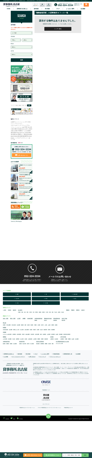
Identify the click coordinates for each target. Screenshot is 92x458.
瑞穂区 (40, 312)
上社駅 (49, 324)
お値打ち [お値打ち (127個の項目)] (13, 122)
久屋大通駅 (27, 329)
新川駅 (45, 320)
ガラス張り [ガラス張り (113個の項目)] (28, 122)
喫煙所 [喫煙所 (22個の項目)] (30, 129)
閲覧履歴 (48, 5)
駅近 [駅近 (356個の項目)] (26, 136)
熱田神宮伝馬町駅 (66, 334)
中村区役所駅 (5, 329)
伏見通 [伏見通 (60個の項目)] (19, 129)
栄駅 (25, 324)
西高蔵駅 (61, 334)
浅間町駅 (17, 338)
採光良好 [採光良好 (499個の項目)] (14, 132)
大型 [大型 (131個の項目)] (12, 130)
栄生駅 (49, 343)
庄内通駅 (10, 338)
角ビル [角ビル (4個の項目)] (22, 134)
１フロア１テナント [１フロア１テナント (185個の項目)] (21, 138)
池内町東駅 (30, 318)
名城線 (4, 332)
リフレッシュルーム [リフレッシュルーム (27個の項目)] (16, 127)
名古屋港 (56, 338)
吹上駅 (41, 329)
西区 (27, 312)
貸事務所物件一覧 (67, 353)
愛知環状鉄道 (56, 318)
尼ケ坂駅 (32, 343)
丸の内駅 (22, 329)
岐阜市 (14, 310)
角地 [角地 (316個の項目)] (25, 134)
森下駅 (28, 343)
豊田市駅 (63, 320)
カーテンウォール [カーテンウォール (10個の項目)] (20, 122)
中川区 (47, 312)
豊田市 (77, 310)
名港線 (51, 336)
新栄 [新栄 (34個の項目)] (18, 132)
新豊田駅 (55, 320)
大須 (17, 303)
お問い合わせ (32, 356)
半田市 (9, 310)
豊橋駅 (35, 320)
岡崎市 (72, 310)
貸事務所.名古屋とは (22, 8)
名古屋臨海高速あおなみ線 (62, 341)
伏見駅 (28, 324)
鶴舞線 (4, 336)
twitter (12, 418)
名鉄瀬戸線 (22, 341)
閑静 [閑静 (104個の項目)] (23, 136)
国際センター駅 (16, 329)
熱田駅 (11, 343)
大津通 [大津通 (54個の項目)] (15, 130)
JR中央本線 (63, 336)
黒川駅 (23, 334)
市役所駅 (32, 334)
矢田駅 (20, 343)
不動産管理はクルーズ (68, 407)
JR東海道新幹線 (38, 318)
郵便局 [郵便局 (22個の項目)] (12, 136)
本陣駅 (4, 324)
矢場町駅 (44, 334)
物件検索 (36, 8)
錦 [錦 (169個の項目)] (18, 136)
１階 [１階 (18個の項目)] (29, 138)
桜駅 (52, 343)
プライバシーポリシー (84, 0)
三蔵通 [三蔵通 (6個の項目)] (22, 127)
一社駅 (45, 324)
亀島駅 (22, 324)
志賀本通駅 (19, 334)
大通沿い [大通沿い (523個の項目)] (21, 130)
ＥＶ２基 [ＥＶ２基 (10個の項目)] (13, 139)
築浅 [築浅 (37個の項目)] (16, 134)
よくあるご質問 (70, 8)
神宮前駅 (38, 343)
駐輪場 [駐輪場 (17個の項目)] (12, 138)
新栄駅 (32, 324)
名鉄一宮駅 (5, 318)
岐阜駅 (4, 343)
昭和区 (36, 312)
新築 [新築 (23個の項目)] (21, 132)
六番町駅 (52, 338)
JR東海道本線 (6, 341)
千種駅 (35, 324)
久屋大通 (75, 294)
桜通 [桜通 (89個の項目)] (13, 134)
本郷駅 (52, 324)
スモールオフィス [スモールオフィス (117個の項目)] (16, 125)
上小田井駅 (5, 338)
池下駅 (42, 324)
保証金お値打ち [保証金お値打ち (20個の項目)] (25, 129)
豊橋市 (67, 310)
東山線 (4, 322)
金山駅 (57, 334)
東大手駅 (24, 343)
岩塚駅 (56, 324)
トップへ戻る (58, 28)
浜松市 (83, 310)
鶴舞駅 (38, 338)
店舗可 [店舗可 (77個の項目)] (29, 130)
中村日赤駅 (14, 324)
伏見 (46, 298)
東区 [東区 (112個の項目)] (30, 132)
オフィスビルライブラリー (18, 356)
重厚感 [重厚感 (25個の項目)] (16, 136)
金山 (75, 298)
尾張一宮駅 (12, 318)
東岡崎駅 (42, 343)
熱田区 (43, 312)
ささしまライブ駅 (59, 343)
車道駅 (34, 329)
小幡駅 (24, 318)
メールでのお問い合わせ (59, 277)
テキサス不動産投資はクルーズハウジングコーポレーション (49, 407)
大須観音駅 (30, 338)
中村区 (30, 312)
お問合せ (86, 5)
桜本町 (49, 329)
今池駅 (39, 324)
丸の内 (17, 298)
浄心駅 (13, 338)
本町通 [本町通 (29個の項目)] (26, 132)
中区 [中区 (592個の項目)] (26, 127)
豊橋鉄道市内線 (48, 318)
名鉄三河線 (64, 318)
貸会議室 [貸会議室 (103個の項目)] (29, 134)
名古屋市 (20, 310)
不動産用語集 (56, 353)
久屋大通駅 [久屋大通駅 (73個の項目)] (14, 129)
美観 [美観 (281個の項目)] (19, 134)
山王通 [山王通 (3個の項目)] (25, 130)
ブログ (58, 8)
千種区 (19, 312)
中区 (33, 312)
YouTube (20, 418)
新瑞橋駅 (53, 329)
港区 (50, 312)
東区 (22, 312)
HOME (8, 8)
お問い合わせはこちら (21, 155)
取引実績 (47, 8)
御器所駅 (45, 329)
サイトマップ (76, 0)
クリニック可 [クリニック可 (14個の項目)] (14, 123)
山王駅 (18, 318)
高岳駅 (31, 329)
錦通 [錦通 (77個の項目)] (20, 136)
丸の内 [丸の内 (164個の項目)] (30, 127)
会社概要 (83, 8)
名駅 (17, 294)
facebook (6, 418)
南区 (52, 312)
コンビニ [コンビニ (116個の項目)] (19, 123)
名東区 (59, 312)
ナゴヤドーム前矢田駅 (7, 334)
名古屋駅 (18, 324)
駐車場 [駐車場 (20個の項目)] (30, 136)
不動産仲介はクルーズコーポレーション (27, 407)
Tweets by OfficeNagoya (16, 221)
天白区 (62, 312)
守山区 (55, 312)
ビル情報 (6, 356)
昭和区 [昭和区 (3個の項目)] (23, 132)
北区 (25, 312)
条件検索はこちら (52, 455)
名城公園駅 (27, 334)
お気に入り (42, 5)
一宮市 (4, 310)
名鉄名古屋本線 (40, 341)
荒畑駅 (42, 338)
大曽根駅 (14, 334)
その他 (46, 303)
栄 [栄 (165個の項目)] (11, 134)
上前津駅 (48, 334)
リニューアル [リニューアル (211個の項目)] (25, 125)
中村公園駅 (8, 324)
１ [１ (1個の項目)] (14, 138)
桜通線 (4, 327)
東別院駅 (53, 334)
